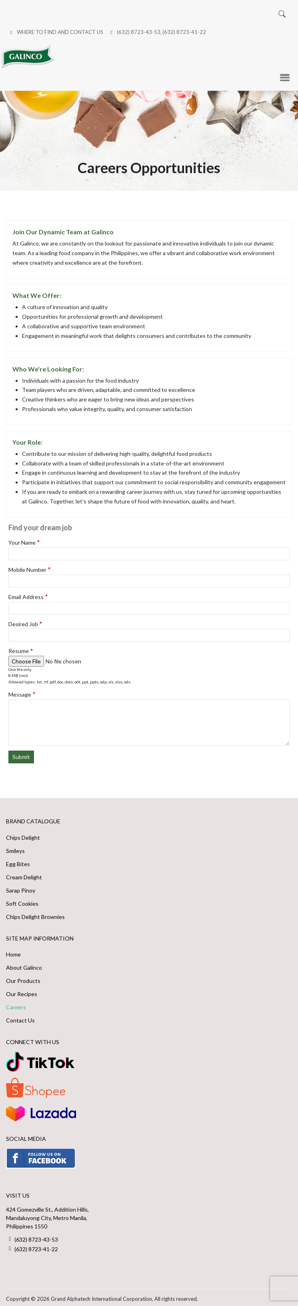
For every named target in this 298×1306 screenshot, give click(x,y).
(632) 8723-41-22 (184, 31)
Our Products (23, 978)
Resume (18, 648)
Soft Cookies (22, 900)
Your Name (22, 539)
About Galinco (24, 964)
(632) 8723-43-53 (138, 31)
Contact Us (20, 1017)
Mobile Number (27, 566)
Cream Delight (24, 874)
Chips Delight (23, 834)
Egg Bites (18, 860)
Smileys (15, 847)
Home (13, 951)
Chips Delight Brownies (35, 913)
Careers (16, 1004)
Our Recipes (21, 991)
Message (19, 691)
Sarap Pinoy (20, 887)
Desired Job (23, 620)
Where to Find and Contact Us (60, 31)
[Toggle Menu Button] (285, 75)
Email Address (26, 593)
